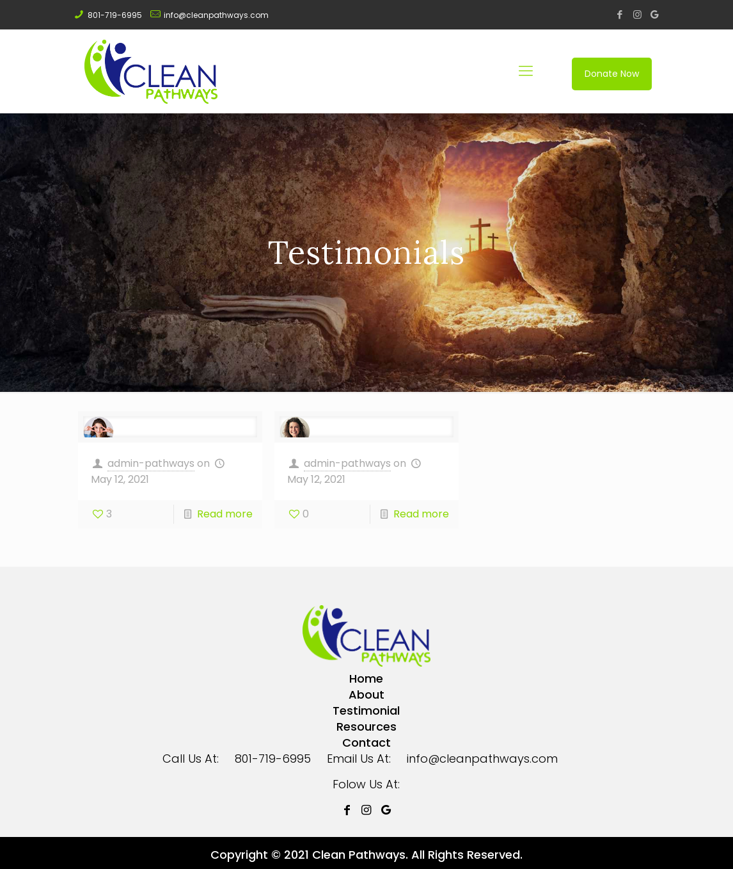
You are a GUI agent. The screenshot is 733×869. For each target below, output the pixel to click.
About (366, 694)
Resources (366, 727)
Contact (366, 743)
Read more (225, 514)
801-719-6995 (115, 15)
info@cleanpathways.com (216, 15)
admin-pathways (150, 463)
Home (366, 678)
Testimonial (366, 711)
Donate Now (612, 73)
